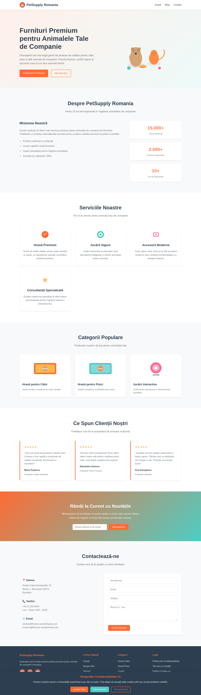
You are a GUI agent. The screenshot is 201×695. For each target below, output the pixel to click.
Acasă (158, 5)
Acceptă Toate (79, 689)
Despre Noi (88, 668)
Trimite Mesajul (119, 630)
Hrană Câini (124, 663)
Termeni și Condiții (161, 668)
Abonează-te (118, 527)
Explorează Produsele (34, 73)
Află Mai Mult (61, 73)
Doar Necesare (99, 689)
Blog (167, 5)
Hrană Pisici (124, 668)
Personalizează (121, 689)
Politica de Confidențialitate (165, 663)
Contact (177, 5)
